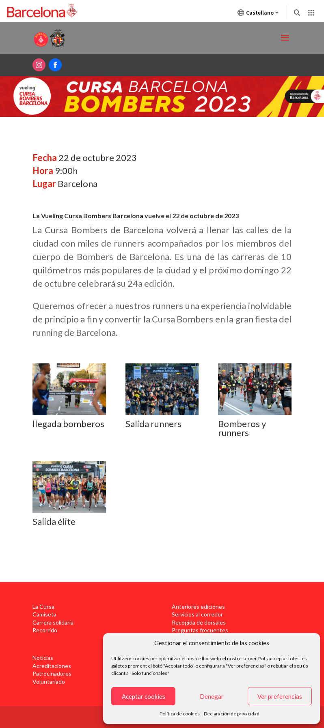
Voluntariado (48, 681)
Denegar (212, 696)
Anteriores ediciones (198, 606)
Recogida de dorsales (199, 622)
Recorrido (44, 630)
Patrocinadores (51, 673)
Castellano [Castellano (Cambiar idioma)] (258, 14)
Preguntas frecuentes (200, 630)
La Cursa (43, 606)
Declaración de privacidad (231, 714)
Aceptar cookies (143, 696)
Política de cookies (180, 714)
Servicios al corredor (197, 614)
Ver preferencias (279, 696)
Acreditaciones (51, 665)
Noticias (42, 657)
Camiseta (44, 614)
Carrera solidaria (52, 622)
